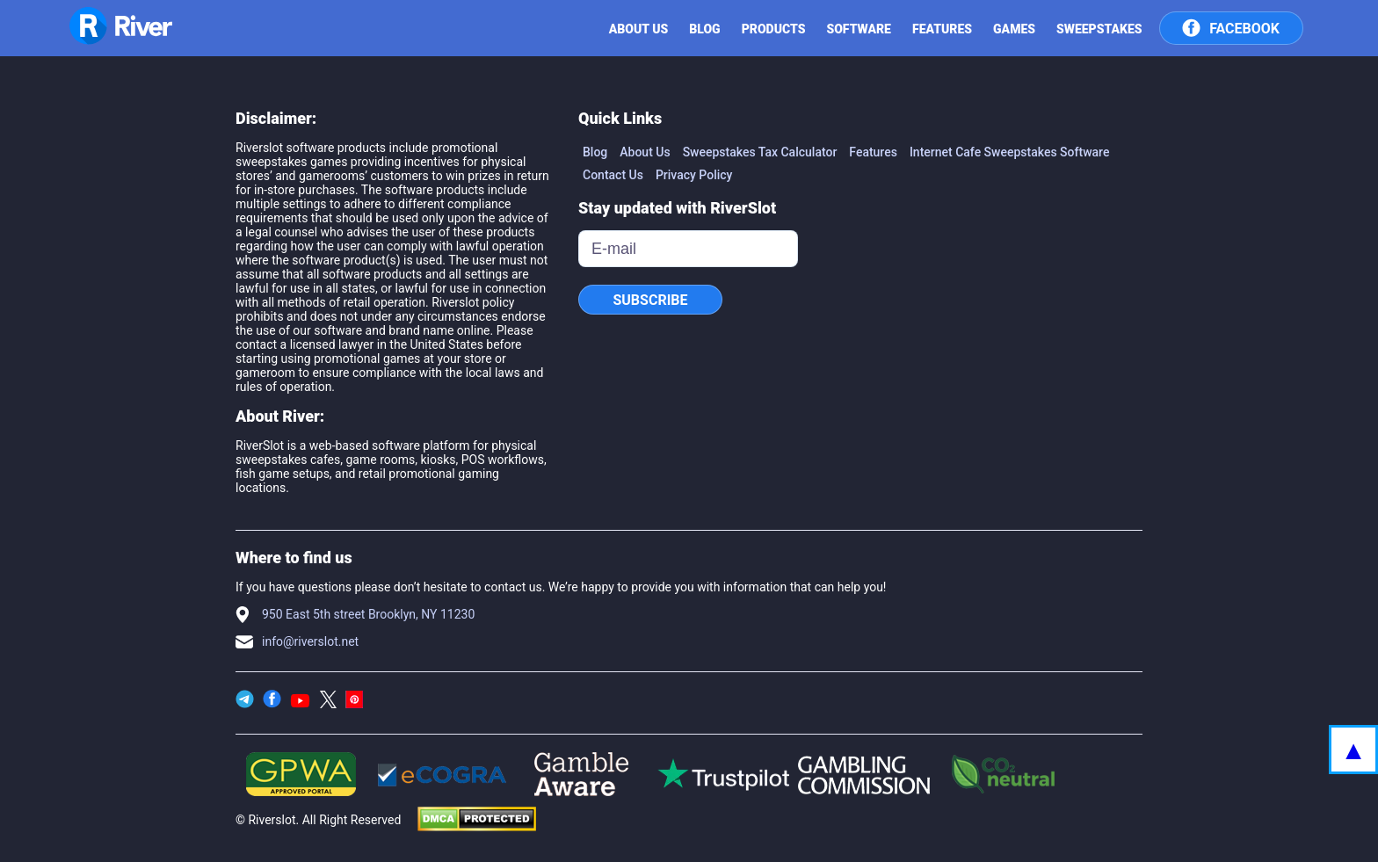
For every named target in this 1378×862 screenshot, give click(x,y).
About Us (645, 152)
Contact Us (613, 175)
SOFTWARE (858, 29)
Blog (704, 29)
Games (1014, 29)
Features (942, 29)
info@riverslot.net (310, 641)
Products (774, 29)
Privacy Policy (694, 175)
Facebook (1231, 26)
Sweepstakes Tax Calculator (760, 152)
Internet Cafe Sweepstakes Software (1010, 152)
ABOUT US (639, 29)
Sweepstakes (1099, 29)
